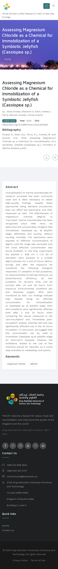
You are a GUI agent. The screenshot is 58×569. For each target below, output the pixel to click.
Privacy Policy (20, 560)
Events (5, 525)
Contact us (8, 530)
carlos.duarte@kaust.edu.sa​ (22, 476)
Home (7, 59)
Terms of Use (38, 560)
